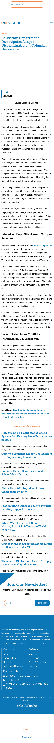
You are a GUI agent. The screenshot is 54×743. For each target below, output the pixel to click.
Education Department (42, 245)
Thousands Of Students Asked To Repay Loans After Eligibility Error (26, 562)
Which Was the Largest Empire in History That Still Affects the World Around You (23, 526)
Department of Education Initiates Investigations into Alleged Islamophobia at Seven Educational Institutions (25, 413)
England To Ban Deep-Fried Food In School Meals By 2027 (23, 472)
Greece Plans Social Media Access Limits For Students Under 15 (26, 545)
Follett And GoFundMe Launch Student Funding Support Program (26, 507)
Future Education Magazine (30, 697)
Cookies (27, 729)
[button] (51, 23)
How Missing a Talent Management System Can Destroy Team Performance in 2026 (26, 436)
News (4, 33)
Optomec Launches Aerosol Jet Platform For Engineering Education (26, 455)
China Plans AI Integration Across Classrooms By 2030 (22, 489)
